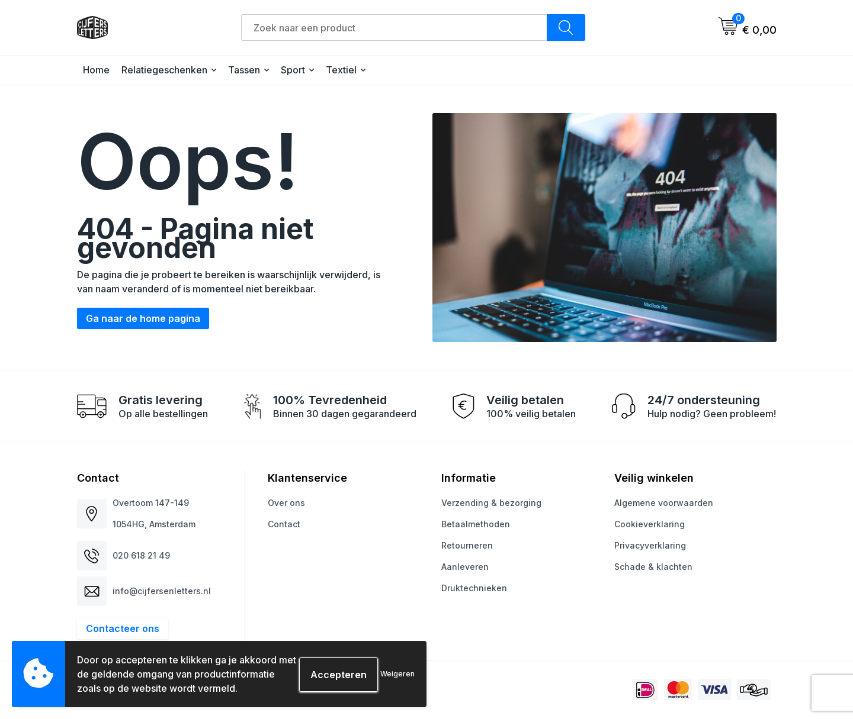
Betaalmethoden (475, 524)
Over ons (286, 503)
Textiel (341, 70)
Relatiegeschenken (164, 70)
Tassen (244, 70)
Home (96, 70)
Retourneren (467, 545)
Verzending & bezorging (491, 503)
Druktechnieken (474, 588)
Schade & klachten (653, 567)
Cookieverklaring (649, 524)
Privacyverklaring (650, 545)
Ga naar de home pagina (143, 318)
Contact (284, 524)
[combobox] (394, 27)
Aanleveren (465, 567)
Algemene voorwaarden (663, 503)
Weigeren (397, 673)
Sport (293, 70)
